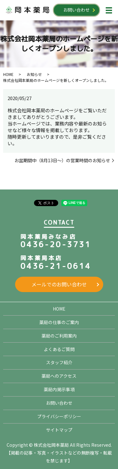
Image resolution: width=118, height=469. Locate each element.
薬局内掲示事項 (59, 389)
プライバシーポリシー (59, 416)
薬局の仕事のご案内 (59, 322)
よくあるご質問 (59, 349)
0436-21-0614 (55, 266)
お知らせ (34, 74)
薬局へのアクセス (59, 376)
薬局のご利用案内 (59, 336)
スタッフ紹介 (59, 362)
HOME (8, 74)
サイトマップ (59, 430)
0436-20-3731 (55, 244)
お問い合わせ (76, 10)
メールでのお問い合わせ (59, 284)
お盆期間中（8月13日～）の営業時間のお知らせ (62, 160)
